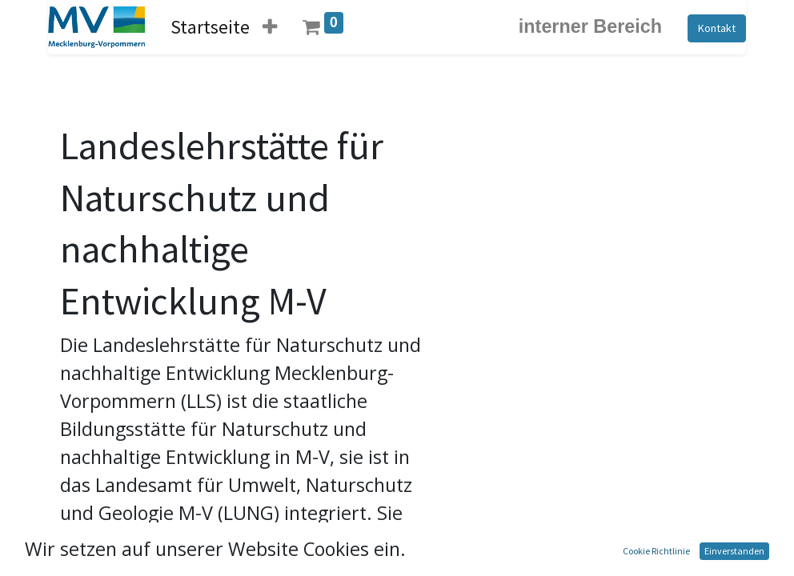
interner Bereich (590, 26)
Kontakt (717, 28)
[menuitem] (210, 26)
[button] (269, 26)
